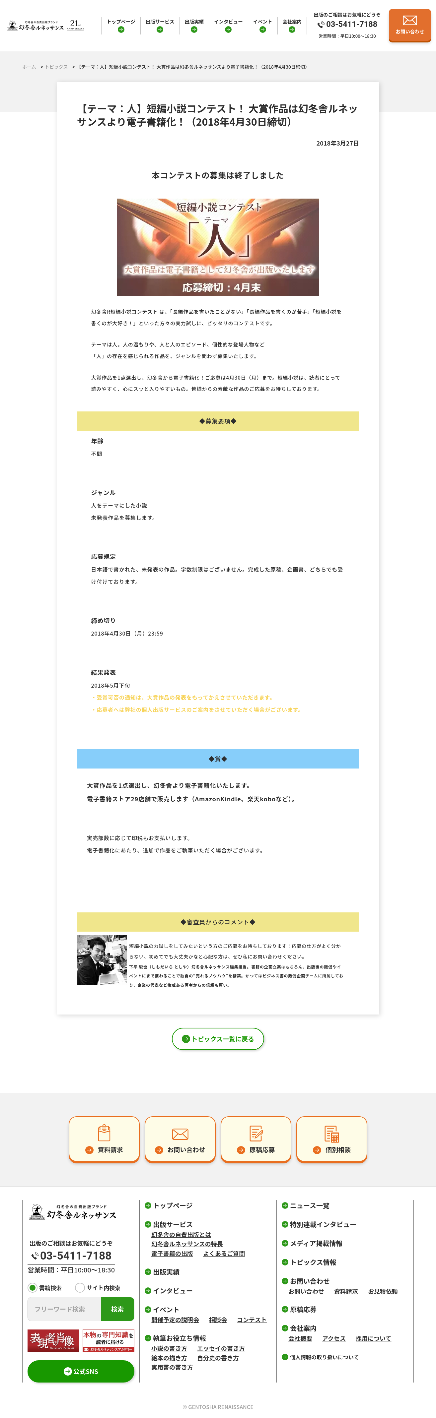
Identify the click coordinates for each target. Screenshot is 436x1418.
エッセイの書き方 (221, 1348)
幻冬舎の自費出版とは (181, 1234)
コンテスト (252, 1319)
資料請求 (346, 1291)
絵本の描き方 (169, 1357)
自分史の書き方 (218, 1357)
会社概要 (300, 1338)
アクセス (334, 1338)
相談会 (218, 1319)
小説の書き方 (169, 1348)
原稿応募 (303, 1309)
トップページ (121, 21)
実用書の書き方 (172, 1367)
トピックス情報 (313, 1262)
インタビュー (228, 21)
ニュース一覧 (309, 1205)
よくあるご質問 (224, 1253)
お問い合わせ (306, 1291)
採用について (373, 1338)
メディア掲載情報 (316, 1243)
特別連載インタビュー (323, 1224)
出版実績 (194, 21)
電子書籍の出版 (172, 1253)
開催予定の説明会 (175, 1319)
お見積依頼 (383, 1291)
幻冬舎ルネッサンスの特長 (187, 1243)
